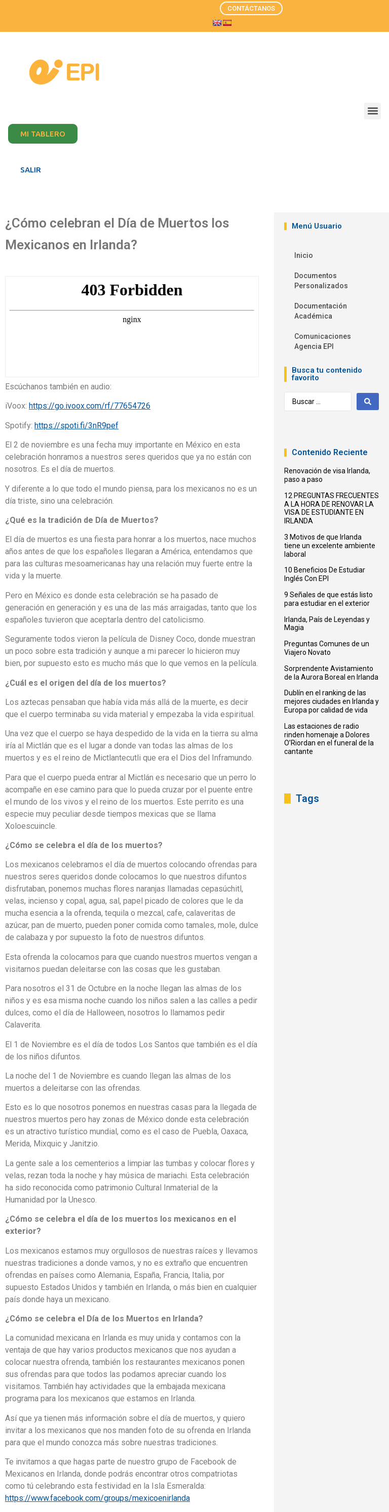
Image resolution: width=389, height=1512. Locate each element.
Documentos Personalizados (321, 281)
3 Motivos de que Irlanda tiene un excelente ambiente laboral (329, 545)
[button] (372, 111)
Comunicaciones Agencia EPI (322, 341)
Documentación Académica (320, 311)
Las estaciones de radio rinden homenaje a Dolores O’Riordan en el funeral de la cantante (329, 738)
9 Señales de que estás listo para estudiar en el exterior (328, 599)
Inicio (303, 255)
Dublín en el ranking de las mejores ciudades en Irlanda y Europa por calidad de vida (331, 701)
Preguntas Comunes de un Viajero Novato (326, 648)
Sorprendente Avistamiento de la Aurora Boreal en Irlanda (331, 672)
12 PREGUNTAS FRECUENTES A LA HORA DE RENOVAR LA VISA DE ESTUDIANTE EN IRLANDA (331, 508)
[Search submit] (368, 401)
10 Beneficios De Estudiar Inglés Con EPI (324, 574)
